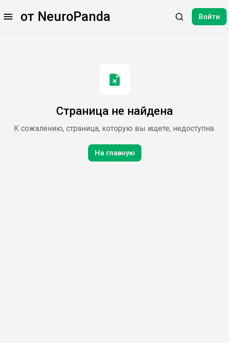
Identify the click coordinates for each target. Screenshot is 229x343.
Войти (209, 16)
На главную (115, 153)
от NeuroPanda (65, 16)
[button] (8, 16)
